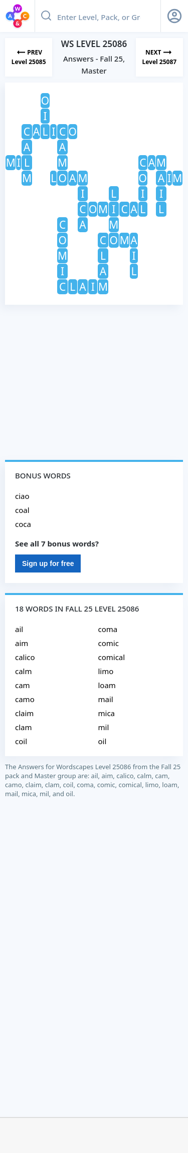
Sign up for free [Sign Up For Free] (48, 563)
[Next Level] (159, 57)
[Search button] (46, 16)
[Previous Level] (28, 57)
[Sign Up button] (174, 16)
